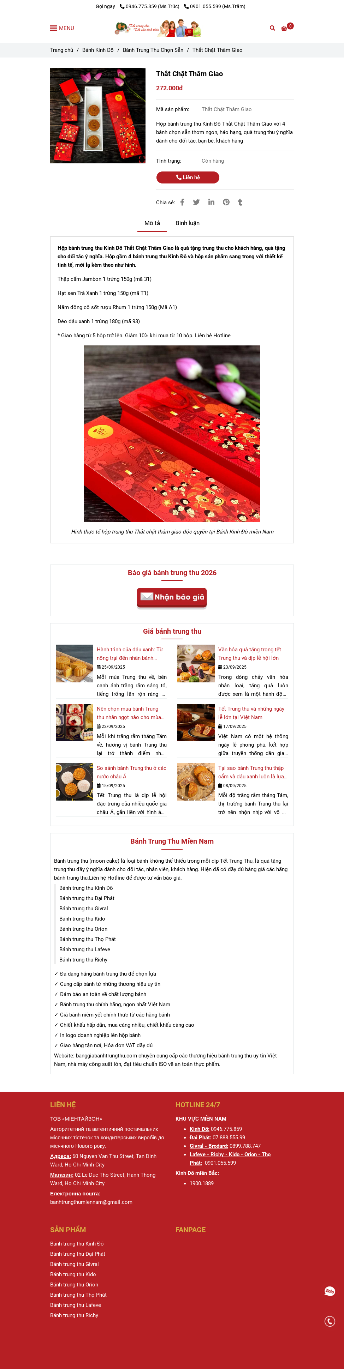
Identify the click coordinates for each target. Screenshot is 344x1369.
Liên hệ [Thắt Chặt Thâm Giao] (188, 177)
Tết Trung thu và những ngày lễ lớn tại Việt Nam (251, 713)
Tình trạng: (169, 161)
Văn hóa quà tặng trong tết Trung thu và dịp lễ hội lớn (249, 653)
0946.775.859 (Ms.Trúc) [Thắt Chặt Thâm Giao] (150, 6)
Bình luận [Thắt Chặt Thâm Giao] (188, 223)
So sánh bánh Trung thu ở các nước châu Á (131, 772)
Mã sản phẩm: (173, 109)
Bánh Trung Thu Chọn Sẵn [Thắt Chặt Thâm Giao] (153, 50)
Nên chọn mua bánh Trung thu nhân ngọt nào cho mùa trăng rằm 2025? (129, 714)
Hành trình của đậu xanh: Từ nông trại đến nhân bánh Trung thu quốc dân (130, 654)
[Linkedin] (211, 202)
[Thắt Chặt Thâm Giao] (172, 28)
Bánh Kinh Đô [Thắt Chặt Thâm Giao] (98, 50)
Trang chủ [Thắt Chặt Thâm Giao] (61, 50)
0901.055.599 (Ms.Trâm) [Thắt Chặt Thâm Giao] (214, 6)
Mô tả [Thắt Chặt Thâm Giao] (152, 223)
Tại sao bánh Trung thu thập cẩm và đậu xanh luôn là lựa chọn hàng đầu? (251, 773)
